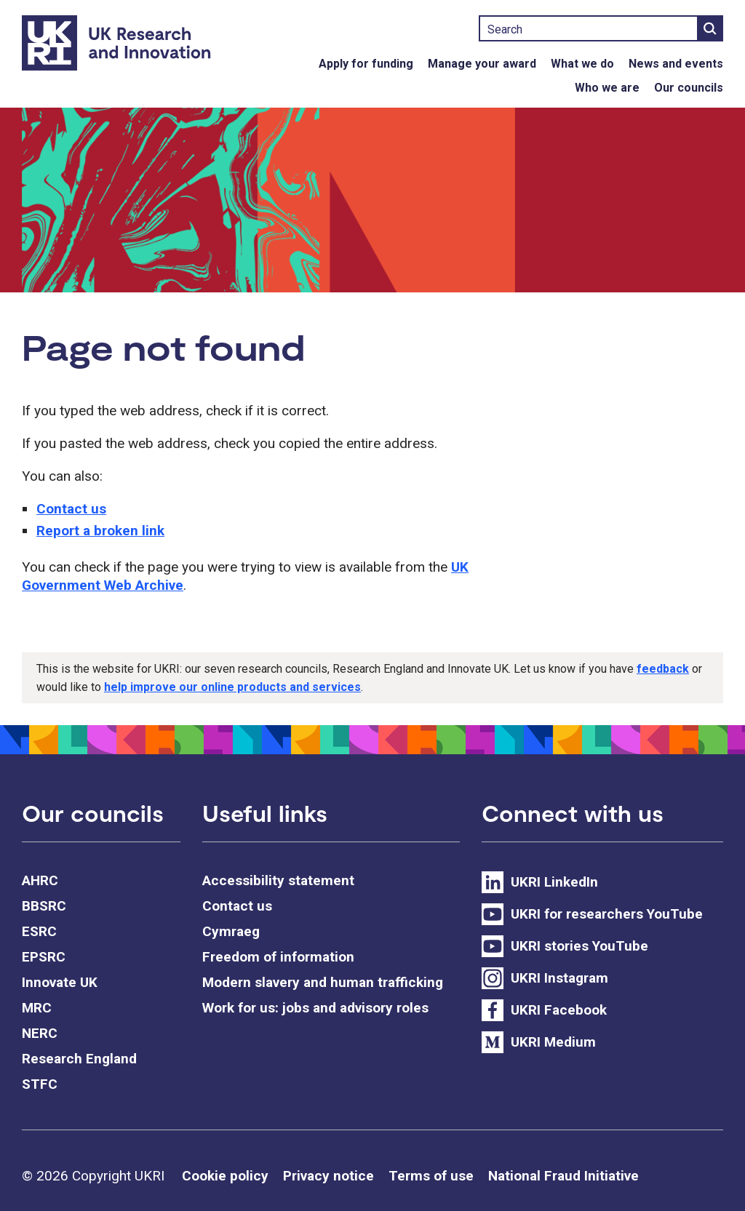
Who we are (607, 88)
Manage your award (482, 64)
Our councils (688, 88)
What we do (582, 64)
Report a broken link (100, 530)
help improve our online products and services (232, 687)
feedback (663, 669)
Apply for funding (366, 64)
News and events (676, 64)
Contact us (71, 508)
